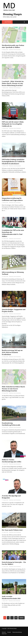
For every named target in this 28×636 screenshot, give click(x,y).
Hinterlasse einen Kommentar (15, 49)
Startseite (4, 632)
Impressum (4, 633)
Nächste (21, 617)
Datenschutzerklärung (17, 632)
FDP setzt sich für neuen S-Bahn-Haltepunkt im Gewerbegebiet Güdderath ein (13, 124)
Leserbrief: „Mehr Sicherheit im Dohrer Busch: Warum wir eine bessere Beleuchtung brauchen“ (13, 83)
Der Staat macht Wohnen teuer (12, 530)
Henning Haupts (12, 14)
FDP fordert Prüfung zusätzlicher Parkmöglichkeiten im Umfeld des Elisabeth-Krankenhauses (13, 162)
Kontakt (9, 632)
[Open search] (24, 22)
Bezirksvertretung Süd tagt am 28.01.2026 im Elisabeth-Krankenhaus (12, 352)
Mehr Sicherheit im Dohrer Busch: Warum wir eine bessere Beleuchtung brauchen (13, 389)
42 (16, 617)
